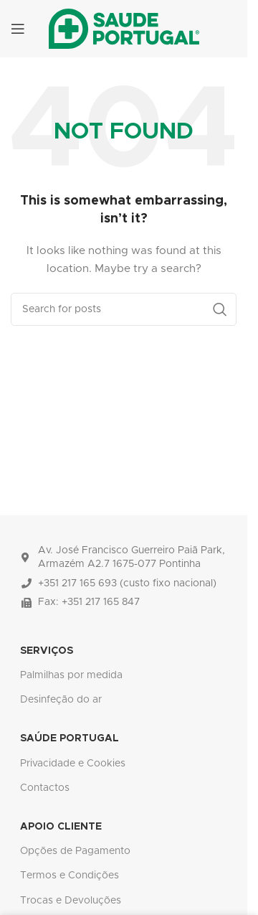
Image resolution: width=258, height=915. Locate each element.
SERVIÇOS (46, 651)
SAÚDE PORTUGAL (69, 738)
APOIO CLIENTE (61, 827)
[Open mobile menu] (18, 28)
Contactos (45, 788)
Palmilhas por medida (71, 675)
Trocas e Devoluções (70, 901)
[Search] (123, 309)
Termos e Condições (69, 876)
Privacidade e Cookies (72, 764)
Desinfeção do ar (61, 700)
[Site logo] (124, 29)
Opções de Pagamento (75, 851)
